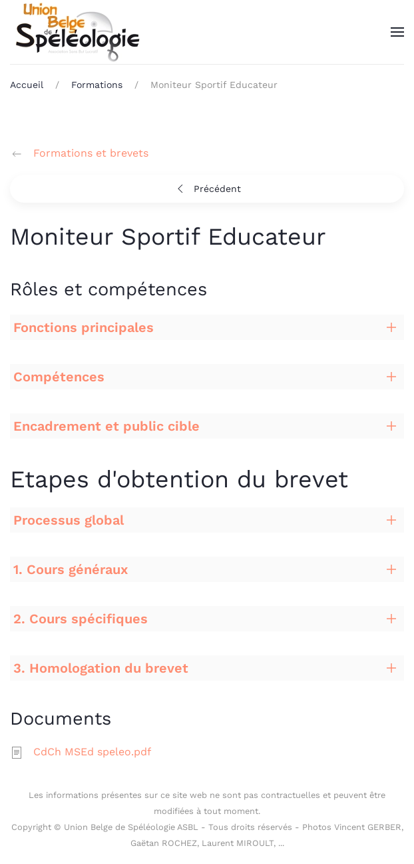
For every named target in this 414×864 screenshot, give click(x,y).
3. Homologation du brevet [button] (100, 668)
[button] (397, 32)
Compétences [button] (58, 377)
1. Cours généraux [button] (70, 569)
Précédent (207, 188)
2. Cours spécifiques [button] (80, 619)
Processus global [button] (68, 520)
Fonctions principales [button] (83, 327)
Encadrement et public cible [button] (106, 426)
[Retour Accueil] (76, 32)
